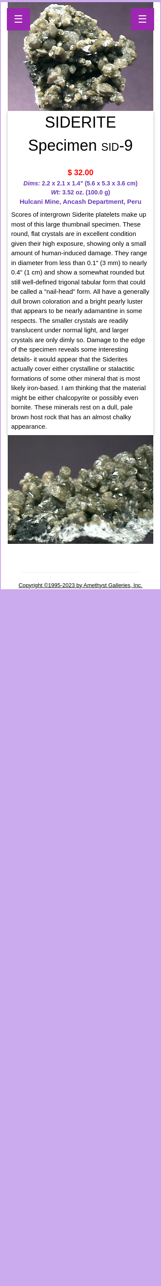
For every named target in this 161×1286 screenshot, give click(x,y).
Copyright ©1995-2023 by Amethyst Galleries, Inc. (80, 585)
